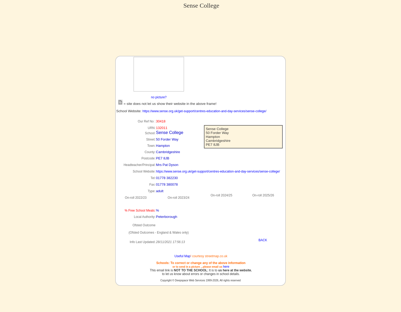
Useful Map (183, 256)
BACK (262, 240)
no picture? (158, 97)
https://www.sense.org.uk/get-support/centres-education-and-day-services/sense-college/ (204, 111)
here (226, 266)
